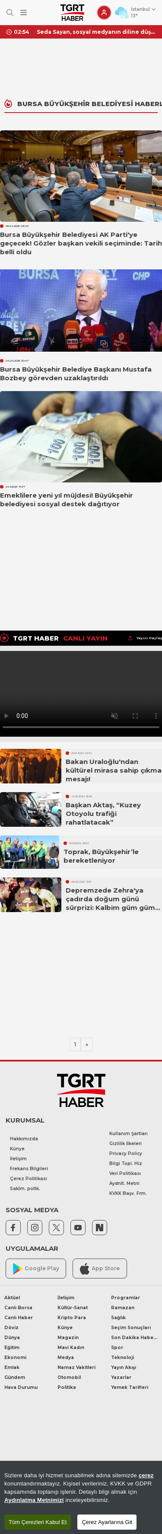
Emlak (11, 1367)
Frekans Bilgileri (29, 1169)
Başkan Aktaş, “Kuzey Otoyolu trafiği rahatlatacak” (103, 813)
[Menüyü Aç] (23, 13)
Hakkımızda (24, 1139)
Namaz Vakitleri (76, 1367)
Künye (17, 1149)
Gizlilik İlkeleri (125, 1143)
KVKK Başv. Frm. (128, 1193)
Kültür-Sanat (72, 1308)
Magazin (68, 1337)
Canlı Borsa (18, 1308)
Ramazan (122, 1308)
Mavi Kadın (70, 1347)
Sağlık (118, 1317)
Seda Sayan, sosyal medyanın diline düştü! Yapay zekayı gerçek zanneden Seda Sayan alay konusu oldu (96, 32)
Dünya (12, 1337)
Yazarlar (121, 1377)
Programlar (125, 1298)
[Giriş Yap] (104, 12)
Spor (117, 1347)
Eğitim (11, 1347)
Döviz (11, 1327)
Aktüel (12, 1298)
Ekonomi (15, 1357)
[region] (81, 1497)
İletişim (18, 1159)
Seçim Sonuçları (131, 1327)
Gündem (14, 1377)
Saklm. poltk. (25, 1188)
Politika (66, 1387)
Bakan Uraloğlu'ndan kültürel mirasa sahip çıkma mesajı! (114, 770)
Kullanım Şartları (128, 1133)
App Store (100, 1269)
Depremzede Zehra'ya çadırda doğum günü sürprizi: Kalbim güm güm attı (110, 903)
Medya (65, 1357)
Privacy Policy (125, 1153)
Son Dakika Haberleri (134, 1337)
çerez (146, 1475)
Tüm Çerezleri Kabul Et (38, 1522)
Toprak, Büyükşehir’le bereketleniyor (101, 856)
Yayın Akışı (123, 1367)
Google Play (36, 1268)
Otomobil (69, 1377)
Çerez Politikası (28, 1178)
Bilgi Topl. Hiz (125, 1163)
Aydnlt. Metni (124, 1183)
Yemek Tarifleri (129, 1387)
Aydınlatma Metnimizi (34, 1500)
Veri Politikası (125, 1173)
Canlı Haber (18, 1317)
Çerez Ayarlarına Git (107, 1522)
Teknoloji (122, 1357)
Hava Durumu (21, 1387)
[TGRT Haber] (72, 12)
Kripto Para (71, 1317)
